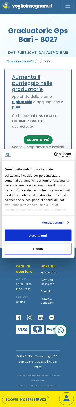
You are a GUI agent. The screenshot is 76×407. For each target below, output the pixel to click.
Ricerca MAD (48, 272)
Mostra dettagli (52, 222)
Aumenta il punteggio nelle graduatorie (32, 83)
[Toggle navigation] (68, 7)
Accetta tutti (38, 235)
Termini (45, 299)
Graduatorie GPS (20, 61)
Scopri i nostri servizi (25, 399)
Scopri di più (38, 139)
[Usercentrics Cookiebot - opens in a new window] (54, 155)
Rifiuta (38, 248)
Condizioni (47, 302)
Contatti (46, 291)
